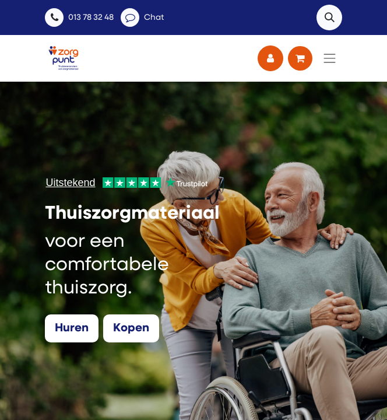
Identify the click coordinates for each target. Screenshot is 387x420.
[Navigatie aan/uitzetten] (330, 58)
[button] (329, 17)
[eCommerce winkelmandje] (300, 58)
